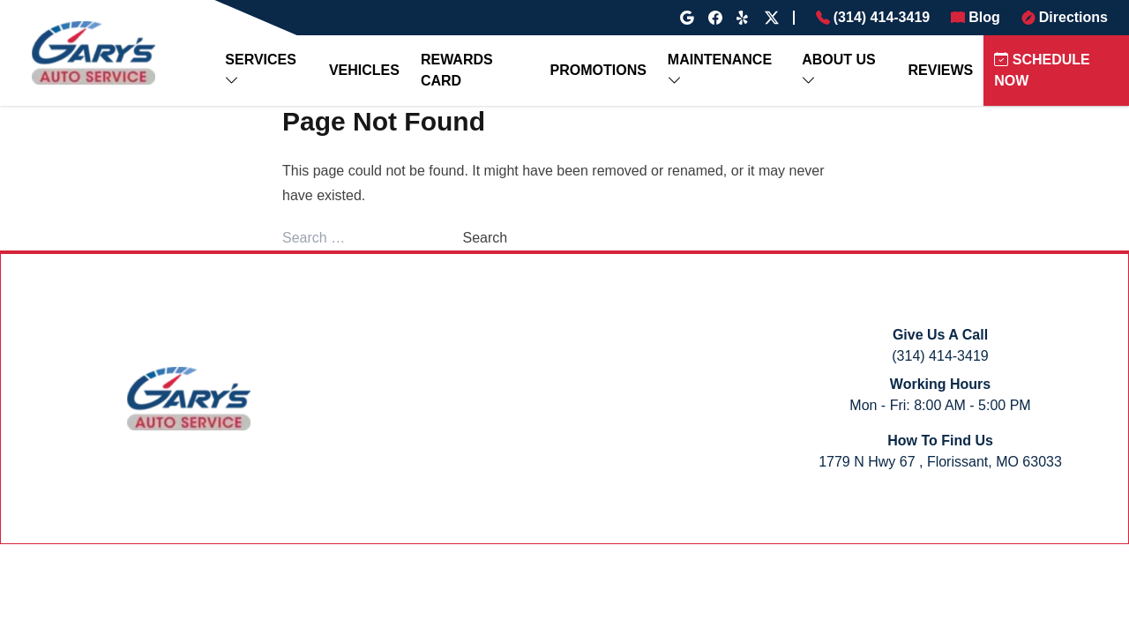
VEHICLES (364, 70)
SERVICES (260, 59)
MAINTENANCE (720, 59)
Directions (1073, 17)
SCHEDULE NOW (1041, 70)
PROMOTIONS (598, 70)
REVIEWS (941, 70)
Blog (984, 17)
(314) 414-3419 (882, 17)
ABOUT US (839, 59)
